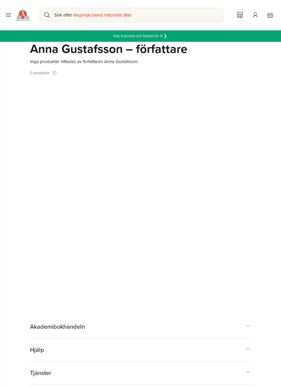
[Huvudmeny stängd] (8, 15)
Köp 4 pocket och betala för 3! (140, 36)
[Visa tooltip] (54, 73)
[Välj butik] (240, 15)
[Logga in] (255, 15)
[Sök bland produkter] (131, 15)
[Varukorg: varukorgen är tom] (270, 15)
